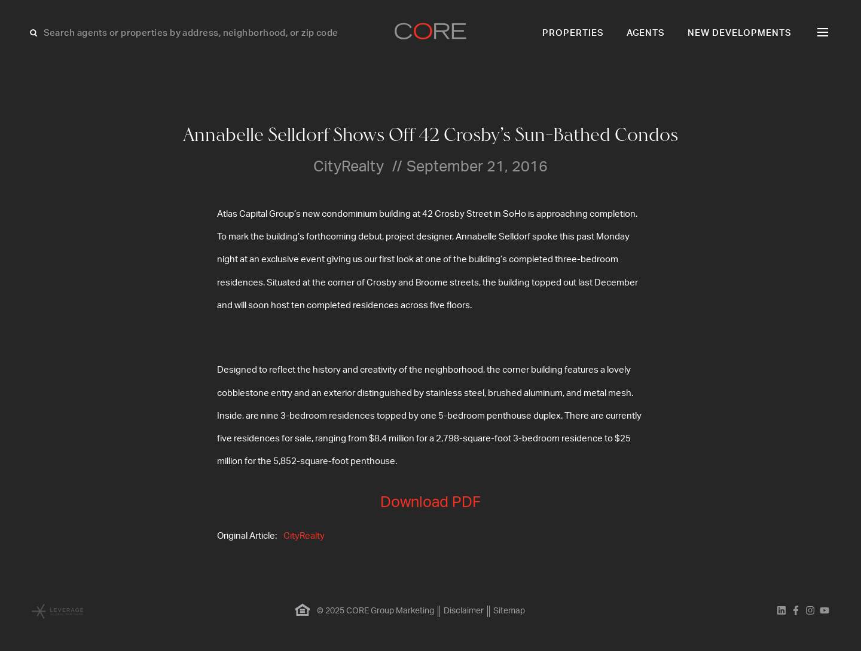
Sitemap (509, 611)
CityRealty (304, 536)
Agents (646, 33)
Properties (573, 33)
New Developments (740, 33)
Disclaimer (464, 611)
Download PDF (430, 502)
